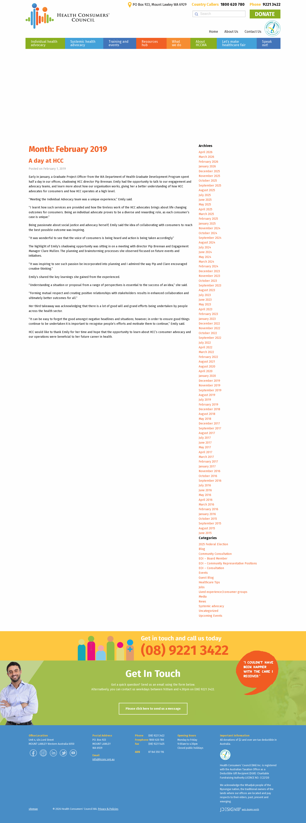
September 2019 (210, 390)
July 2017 (205, 438)
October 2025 (208, 180)
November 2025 (209, 176)
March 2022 (206, 352)
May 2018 (205, 419)
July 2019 (205, 400)
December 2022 (209, 323)
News (202, 601)
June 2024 (205, 252)
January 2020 (207, 376)
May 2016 (205, 495)
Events (203, 573)
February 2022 (208, 357)
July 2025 (205, 195)
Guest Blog (206, 578)
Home (213, 32)
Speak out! (267, 43)
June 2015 (205, 533)
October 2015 (208, 519)
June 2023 (205, 300)
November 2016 (209, 471)
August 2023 (207, 290)
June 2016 (205, 490)
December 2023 (209, 271)
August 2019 (207, 395)
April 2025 (205, 209)
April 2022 (205, 347)
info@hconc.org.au (103, 759)
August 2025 (207, 190)
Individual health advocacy (44, 43)
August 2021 (207, 361)
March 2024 (206, 261)
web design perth (250, 809)
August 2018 (207, 414)
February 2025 (208, 219)
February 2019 (208, 404)
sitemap (33, 808)
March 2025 (206, 214)
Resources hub (150, 43)
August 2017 (207, 433)
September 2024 (210, 238)
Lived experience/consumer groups (223, 592)
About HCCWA (201, 43)
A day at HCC (46, 160)
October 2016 (208, 476)
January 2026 (207, 166)
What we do (176, 43)
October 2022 (208, 333)
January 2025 (207, 223)
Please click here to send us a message (153, 709)
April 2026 (205, 152)
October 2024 (208, 233)
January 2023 (207, 319)
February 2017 (208, 461)
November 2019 (209, 385)
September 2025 (210, 185)
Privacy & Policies (108, 808)
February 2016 (208, 509)
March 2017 (206, 457)
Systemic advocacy (211, 606)
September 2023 (210, 285)
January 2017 (207, 466)
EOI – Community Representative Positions (228, 563)
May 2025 (205, 204)
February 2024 (208, 266)
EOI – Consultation (211, 568)
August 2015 (207, 528)
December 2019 (209, 381)
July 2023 (205, 295)
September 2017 (210, 428)
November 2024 (209, 228)
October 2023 (208, 281)
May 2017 (205, 447)
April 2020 (205, 371)
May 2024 (205, 257)
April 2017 (205, 452)
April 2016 (205, 500)
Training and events (119, 43)
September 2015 (210, 523)
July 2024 (205, 247)
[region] (153, 91)
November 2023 (209, 276)
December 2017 (209, 423)
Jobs (202, 587)
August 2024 (207, 242)
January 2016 (207, 514)
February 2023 (208, 314)
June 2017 (205, 442)
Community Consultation (215, 554)
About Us (231, 32)
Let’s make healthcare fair (234, 43)
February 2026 (208, 162)
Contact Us (253, 32)
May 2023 (205, 304)
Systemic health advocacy (82, 43)
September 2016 (210, 481)
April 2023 (205, 309)
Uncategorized (208, 611)
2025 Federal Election (213, 544)
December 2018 (209, 409)
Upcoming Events (210, 616)
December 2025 (209, 171)
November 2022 (209, 328)
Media (203, 596)
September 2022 (210, 338)
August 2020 (207, 366)
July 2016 (205, 485)
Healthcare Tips (209, 582)
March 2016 (206, 504)
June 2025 (205, 200)
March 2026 (206, 157)
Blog (202, 549)
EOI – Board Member (213, 558)
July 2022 (205, 343)
